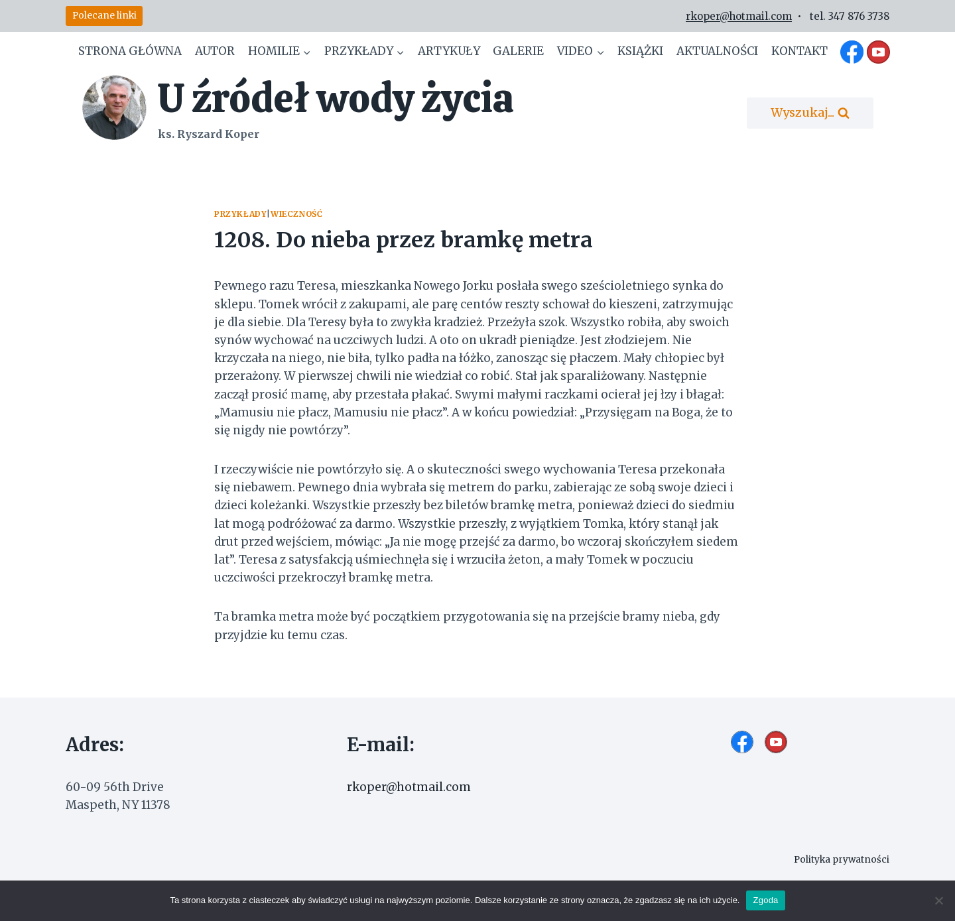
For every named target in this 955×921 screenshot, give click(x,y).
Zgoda (765, 900)
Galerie (518, 51)
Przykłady (240, 214)
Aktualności (717, 51)
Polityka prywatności (838, 859)
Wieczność (296, 214)
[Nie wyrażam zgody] (938, 900)
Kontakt (799, 51)
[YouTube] (878, 51)
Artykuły (449, 51)
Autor (215, 51)
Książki (640, 51)
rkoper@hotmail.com (739, 16)
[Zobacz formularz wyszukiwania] (810, 113)
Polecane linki (104, 15)
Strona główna (130, 51)
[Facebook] (852, 51)
